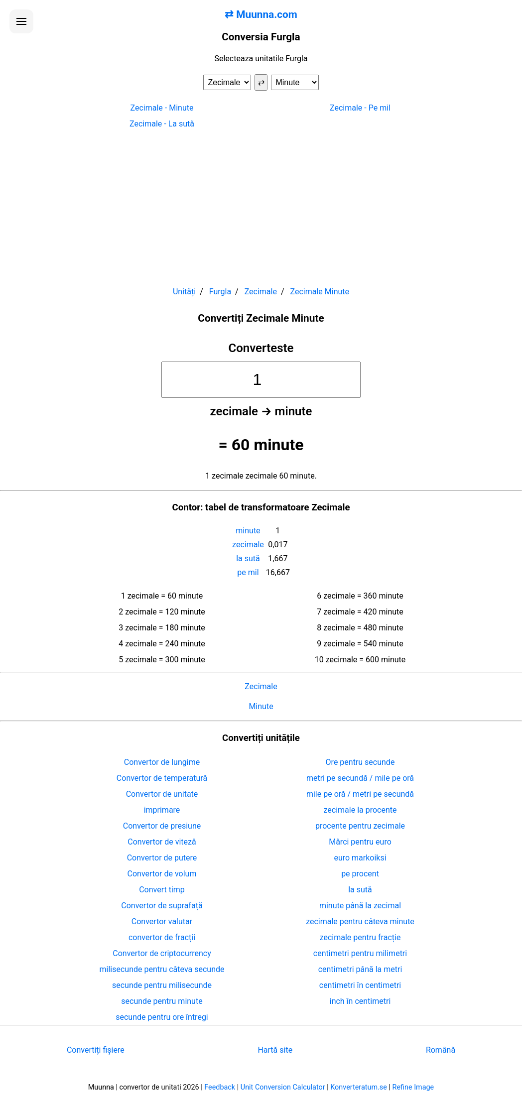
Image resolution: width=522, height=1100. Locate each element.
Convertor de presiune (162, 826)
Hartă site (275, 1050)
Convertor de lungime (162, 762)
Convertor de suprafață (161, 905)
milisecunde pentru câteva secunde (162, 969)
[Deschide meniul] (21, 21)
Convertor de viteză (162, 842)
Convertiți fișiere (96, 1050)
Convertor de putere (162, 857)
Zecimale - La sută (162, 123)
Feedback (219, 1087)
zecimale (248, 544)
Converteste (261, 348)
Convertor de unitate (162, 794)
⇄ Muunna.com (261, 14)
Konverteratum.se (358, 1087)
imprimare (162, 810)
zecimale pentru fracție (360, 937)
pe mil (248, 572)
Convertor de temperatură (162, 778)
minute (248, 530)
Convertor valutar (161, 921)
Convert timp (162, 889)
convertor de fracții (162, 937)
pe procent (360, 873)
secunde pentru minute (161, 1001)
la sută (248, 558)
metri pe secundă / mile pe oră (360, 778)
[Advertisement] (261, 203)
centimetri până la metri (360, 969)
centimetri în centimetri (360, 985)
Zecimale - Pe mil (360, 108)
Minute (261, 706)
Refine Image (413, 1087)
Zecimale (261, 686)
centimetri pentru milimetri (360, 953)
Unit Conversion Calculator (283, 1087)
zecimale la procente (360, 810)
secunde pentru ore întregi (162, 1017)
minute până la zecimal (360, 905)
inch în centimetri (360, 1001)
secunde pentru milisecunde (162, 985)
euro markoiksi (360, 857)
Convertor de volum (162, 873)
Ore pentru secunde (360, 762)
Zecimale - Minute (162, 108)
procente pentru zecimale (360, 826)
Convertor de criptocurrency (162, 953)
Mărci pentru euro (360, 842)
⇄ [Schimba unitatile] (261, 82)
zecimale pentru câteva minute (360, 921)
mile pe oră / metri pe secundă (360, 794)
